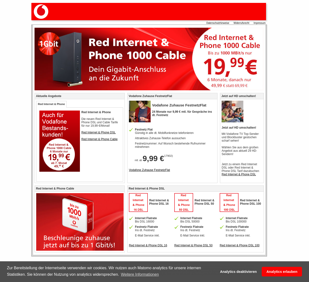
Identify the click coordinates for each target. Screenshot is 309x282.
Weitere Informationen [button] (140, 274)
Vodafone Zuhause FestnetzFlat (149, 170)
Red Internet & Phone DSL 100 (240, 245)
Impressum (260, 23)
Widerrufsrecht (241, 23)
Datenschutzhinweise (217, 23)
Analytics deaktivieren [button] (238, 272)
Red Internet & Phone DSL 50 (193, 245)
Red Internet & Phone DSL (98, 132)
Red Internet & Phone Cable (99, 139)
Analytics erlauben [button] (282, 272)
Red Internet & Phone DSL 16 (148, 245)
